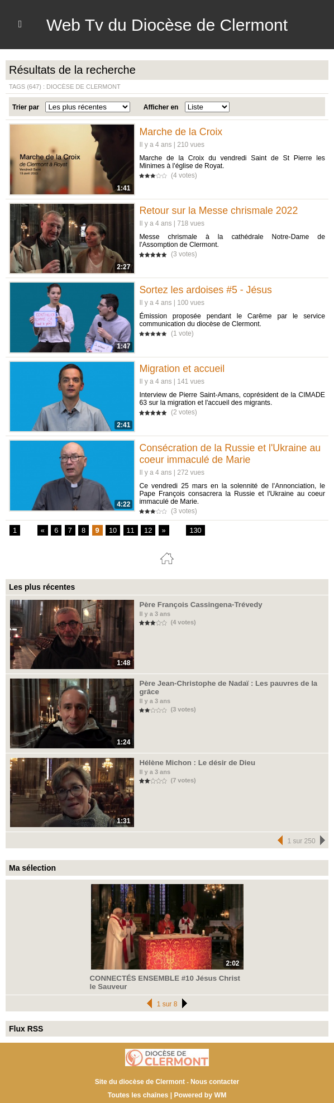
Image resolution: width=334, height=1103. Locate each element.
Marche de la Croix (181, 131)
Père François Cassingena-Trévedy (194, 604)
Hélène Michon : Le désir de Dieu (191, 762)
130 (192, 530)
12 (145, 530)
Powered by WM (199, 1093)
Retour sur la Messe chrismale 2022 (219, 210)
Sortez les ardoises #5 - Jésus (206, 289)
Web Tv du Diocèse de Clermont (166, 25)
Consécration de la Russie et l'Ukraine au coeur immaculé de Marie (231, 453)
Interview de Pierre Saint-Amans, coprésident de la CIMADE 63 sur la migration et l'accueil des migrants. (232, 399)
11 (128, 530)
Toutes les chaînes (138, 1093)
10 (111, 530)
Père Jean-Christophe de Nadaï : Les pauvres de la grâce (229, 683)
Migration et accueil (182, 368)
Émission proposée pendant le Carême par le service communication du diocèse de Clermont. (232, 320)
